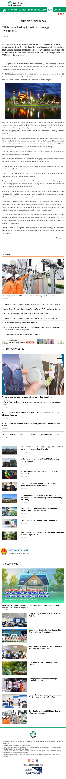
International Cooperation (37, 10)
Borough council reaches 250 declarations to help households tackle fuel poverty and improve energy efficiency (42, 497)
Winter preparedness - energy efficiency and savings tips (27, 397)
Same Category (15, 349)
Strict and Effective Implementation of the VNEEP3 (22, 323)
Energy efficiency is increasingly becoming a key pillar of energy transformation (40, 509)
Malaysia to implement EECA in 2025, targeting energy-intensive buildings (40, 460)
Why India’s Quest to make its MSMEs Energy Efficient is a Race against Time (42, 534)
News (50, 10)
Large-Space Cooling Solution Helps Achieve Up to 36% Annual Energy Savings (32, 309)
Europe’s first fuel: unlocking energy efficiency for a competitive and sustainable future (42, 448)
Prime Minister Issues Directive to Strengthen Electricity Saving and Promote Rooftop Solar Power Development (30, 606)
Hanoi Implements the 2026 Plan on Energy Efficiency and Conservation (29, 296)
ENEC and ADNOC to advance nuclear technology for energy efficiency (30, 434)
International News (33, 21)
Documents (58, 10)
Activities (22, 10)
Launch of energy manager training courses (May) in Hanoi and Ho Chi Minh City (32, 304)
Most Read (11, 564)
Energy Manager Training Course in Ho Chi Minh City (22, 334)
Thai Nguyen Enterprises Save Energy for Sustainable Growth (26, 313)
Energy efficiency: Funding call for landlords (39, 520)
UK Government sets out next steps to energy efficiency (39, 472)
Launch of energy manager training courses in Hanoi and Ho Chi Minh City (30, 318)
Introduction (12, 10)
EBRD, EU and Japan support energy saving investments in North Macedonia (38, 484)
